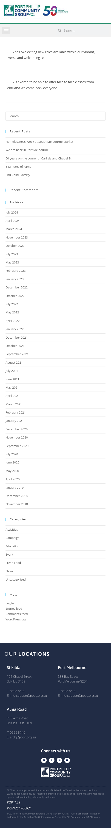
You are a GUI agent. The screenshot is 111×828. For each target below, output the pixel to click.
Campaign (13, 538)
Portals (13, 802)
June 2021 (12, 379)
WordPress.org (16, 619)
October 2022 (15, 296)
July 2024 (12, 212)
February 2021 (16, 412)
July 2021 (12, 371)
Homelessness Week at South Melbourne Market (39, 142)
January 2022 (15, 329)
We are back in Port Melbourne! (27, 150)
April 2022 (13, 321)
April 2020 (13, 479)
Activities (12, 529)
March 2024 (14, 229)
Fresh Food (13, 563)
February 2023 (16, 271)
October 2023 (15, 246)
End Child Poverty (18, 175)
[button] (6, 30)
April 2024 (13, 221)
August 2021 (14, 362)
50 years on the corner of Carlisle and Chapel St (38, 158)
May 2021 (12, 387)
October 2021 (15, 346)
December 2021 (17, 337)
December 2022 (17, 287)
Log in (10, 603)
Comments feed (17, 614)
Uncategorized (16, 579)
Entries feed (14, 608)
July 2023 (12, 254)
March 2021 (14, 404)
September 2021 (17, 354)
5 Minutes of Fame (18, 167)
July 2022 (12, 304)
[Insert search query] (55, 116)
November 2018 (17, 504)
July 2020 (12, 454)
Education (12, 546)
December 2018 (17, 496)
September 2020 (17, 446)
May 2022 (12, 312)
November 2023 (17, 237)
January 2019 (15, 487)
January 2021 (15, 421)
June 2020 (12, 462)
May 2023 (12, 262)
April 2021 (13, 396)
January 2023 (15, 279)
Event (9, 554)
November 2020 (17, 437)
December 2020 (17, 429)
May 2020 (12, 471)
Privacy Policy (19, 808)
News (9, 571)
